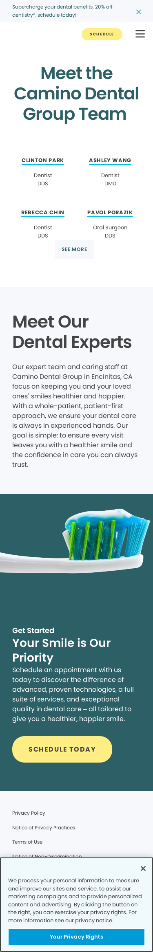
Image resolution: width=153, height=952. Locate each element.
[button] (140, 34)
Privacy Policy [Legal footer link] (28, 812)
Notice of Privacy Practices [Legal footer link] (43, 827)
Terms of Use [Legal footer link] (27, 841)
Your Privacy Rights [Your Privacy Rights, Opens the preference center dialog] (76, 937)
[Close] (143, 868)
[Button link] (102, 34)
